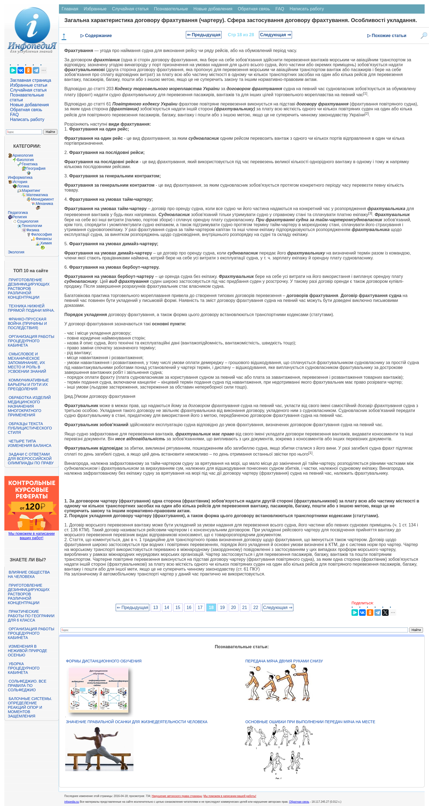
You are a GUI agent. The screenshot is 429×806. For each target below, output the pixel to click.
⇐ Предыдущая (204, 34)
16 (189, 607)
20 (233, 607)
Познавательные (171, 9)
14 (166, 607)
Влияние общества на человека (29, 574)
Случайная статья (28, 90)
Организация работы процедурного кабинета (31, 340)
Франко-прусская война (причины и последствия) (27, 323)
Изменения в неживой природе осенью (27, 650)
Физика (32, 230)
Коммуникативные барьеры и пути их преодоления (28, 384)
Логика (23, 186)
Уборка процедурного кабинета (24, 668)
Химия (46, 243)
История (20, 182)
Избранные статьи (28, 85)
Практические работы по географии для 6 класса (31, 615)
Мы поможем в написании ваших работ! (31, 535)
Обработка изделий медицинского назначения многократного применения (29, 406)
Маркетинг (31, 190)
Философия (41, 234)
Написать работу (27, 119)
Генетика (30, 164)
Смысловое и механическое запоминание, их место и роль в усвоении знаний (27, 363)
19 (222, 607)
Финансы (44, 239)
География (36, 168)
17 (200, 607)
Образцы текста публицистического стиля (30, 428)
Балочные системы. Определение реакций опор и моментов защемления (30, 707)
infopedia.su (71, 801)
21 (244, 607)
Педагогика (18, 212)
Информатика (20, 177)
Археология (23, 155)
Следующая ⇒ (275, 34)
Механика (44, 203)
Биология (25, 159)
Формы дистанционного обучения (104, 661)
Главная (70, 9)
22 (255, 607)
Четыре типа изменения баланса (29, 443)
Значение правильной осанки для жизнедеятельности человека (136, 722)
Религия (20, 217)
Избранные (95, 9)
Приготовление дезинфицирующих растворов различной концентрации (29, 288)
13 (155, 607)
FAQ (14, 114)
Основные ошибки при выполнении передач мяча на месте (310, 722)
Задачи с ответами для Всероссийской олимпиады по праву (31, 458)
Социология (27, 221)
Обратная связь (26, 109)
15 (177, 607)
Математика (37, 195)
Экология (16, 252)
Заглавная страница (30, 80)
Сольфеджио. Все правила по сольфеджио (27, 685)
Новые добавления (29, 104)
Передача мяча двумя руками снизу (284, 661)
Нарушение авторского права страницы (177, 796)
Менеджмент (42, 199)
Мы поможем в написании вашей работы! (230, 796)
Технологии (32, 225)
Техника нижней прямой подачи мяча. (31, 308)
